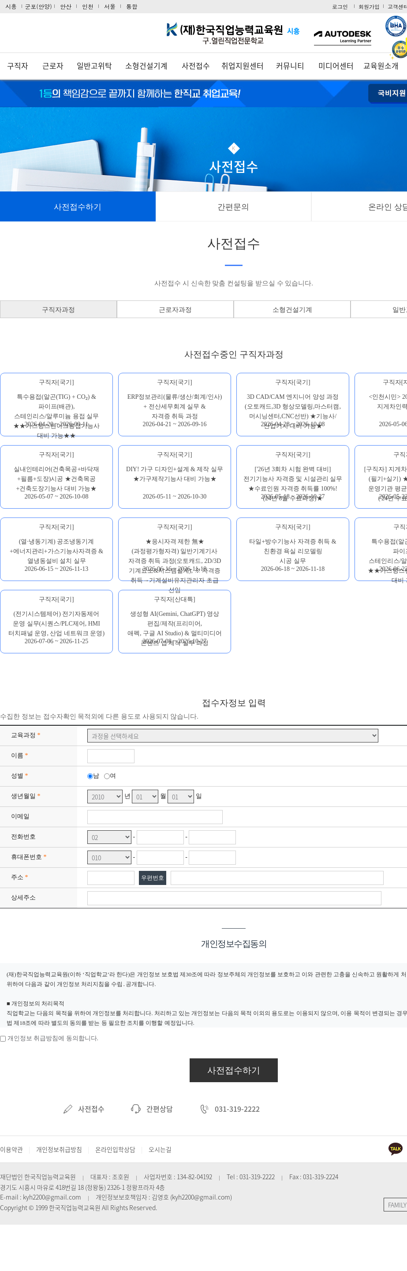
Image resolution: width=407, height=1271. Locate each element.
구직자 (17, 65)
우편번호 (152, 877)
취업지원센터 (242, 65)
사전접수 (196, 65)
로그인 (340, 6)
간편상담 (152, 1108)
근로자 (52, 65)
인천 (87, 6)
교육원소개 (381, 65)
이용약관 (11, 1149)
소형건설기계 (146, 65)
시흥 (11, 6)
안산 (65, 6)
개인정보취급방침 (59, 1149)
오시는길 (160, 1149)
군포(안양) (38, 6)
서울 (110, 6)
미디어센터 (336, 65)
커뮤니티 (290, 65)
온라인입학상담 (115, 1149)
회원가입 (369, 6)
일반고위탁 (94, 65)
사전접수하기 (233, 1070)
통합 (132, 6)
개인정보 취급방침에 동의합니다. (53, 1038)
